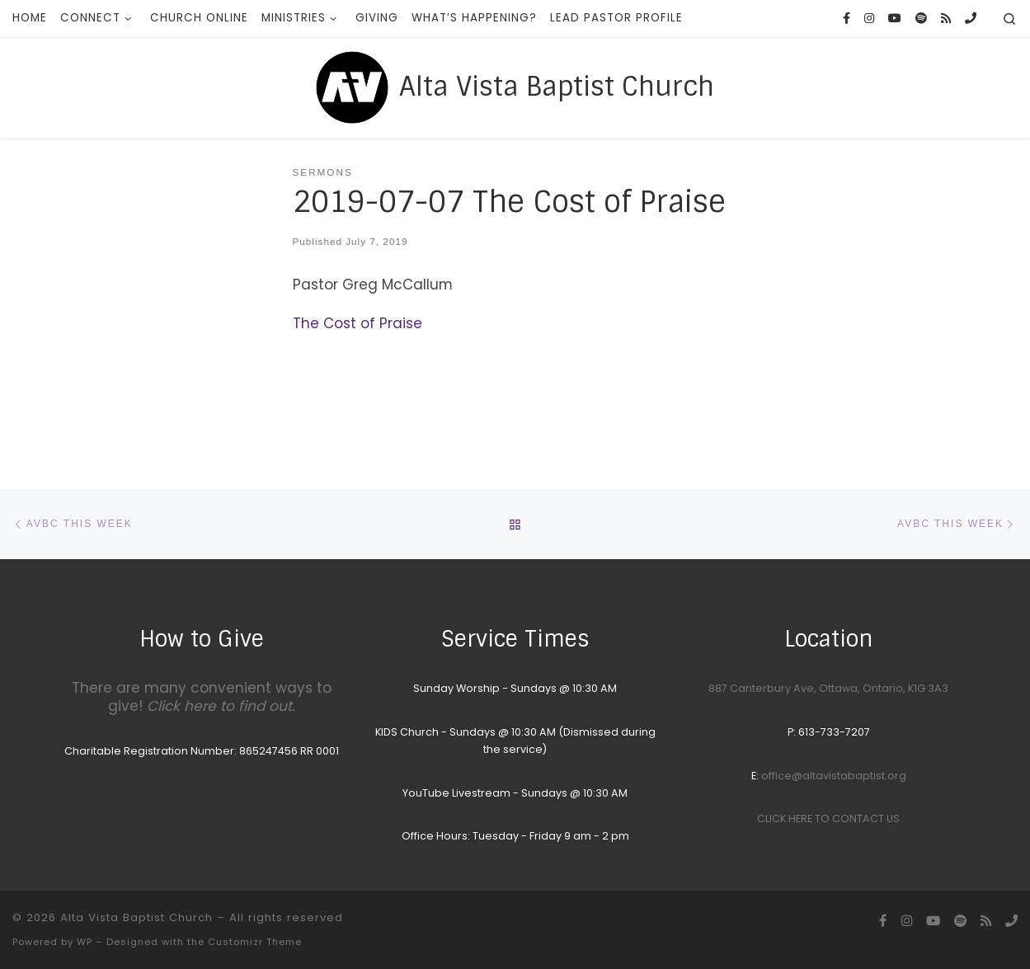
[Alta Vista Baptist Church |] (352, 85)
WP (84, 941)
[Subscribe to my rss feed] (946, 19)
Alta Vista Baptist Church (136, 917)
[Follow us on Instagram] (869, 19)
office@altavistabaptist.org (833, 776)
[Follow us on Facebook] (846, 19)
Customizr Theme (255, 941)
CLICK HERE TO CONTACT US (828, 818)
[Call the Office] (970, 19)
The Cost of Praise (357, 323)
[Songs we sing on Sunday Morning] (921, 19)
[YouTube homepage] (894, 19)
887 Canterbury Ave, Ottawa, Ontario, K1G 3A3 (828, 688)
